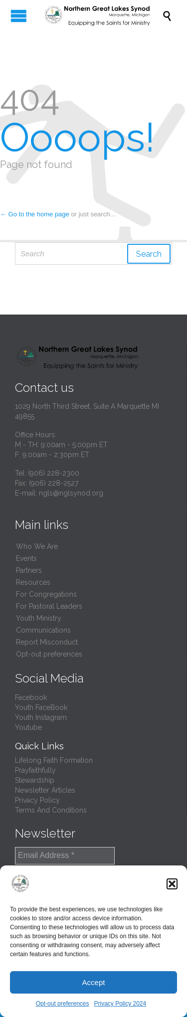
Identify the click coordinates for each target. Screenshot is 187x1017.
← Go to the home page (34, 214)
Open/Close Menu (18, 15)
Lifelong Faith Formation (54, 760)
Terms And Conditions (51, 810)
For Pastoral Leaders (49, 606)
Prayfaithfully (35, 770)
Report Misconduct (47, 642)
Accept (93, 982)
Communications (43, 630)
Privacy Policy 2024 (120, 1003)
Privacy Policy (37, 800)
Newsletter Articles (45, 790)
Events (26, 558)
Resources (33, 582)
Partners (29, 570)
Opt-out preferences (62, 1003)
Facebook (31, 697)
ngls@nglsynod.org (71, 493)
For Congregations (46, 594)
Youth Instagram (41, 717)
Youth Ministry (38, 618)
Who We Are (37, 546)
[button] (172, 884)
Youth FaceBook (41, 707)
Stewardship (34, 780)
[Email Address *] (65, 855)
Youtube (28, 727)
